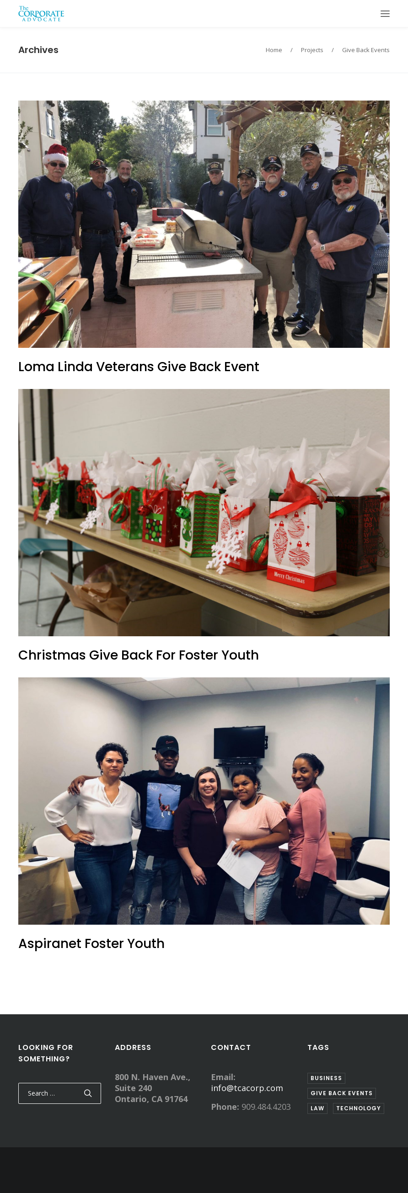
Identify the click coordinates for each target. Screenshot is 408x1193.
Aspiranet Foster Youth (91, 944)
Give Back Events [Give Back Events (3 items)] (342, 1093)
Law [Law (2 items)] (317, 1108)
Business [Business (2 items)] (326, 1078)
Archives (38, 49)
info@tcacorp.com (247, 1087)
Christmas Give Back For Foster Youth (138, 655)
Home (274, 50)
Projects (312, 50)
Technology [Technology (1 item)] (358, 1108)
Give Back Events (366, 50)
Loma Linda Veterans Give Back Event (138, 367)
